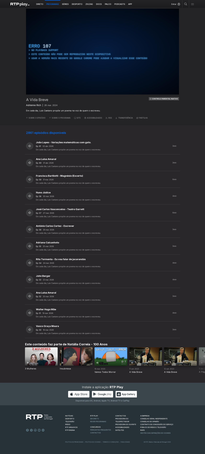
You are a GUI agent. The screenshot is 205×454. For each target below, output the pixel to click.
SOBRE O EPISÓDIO (35, 118)
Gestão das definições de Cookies (155, 433)
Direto (39, 4)
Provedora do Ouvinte (125, 424)
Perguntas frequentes (100, 430)
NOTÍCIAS (69, 416)
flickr (43, 430)
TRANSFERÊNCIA (124, 118)
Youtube (39, 430)
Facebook (27, 430)
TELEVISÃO (69, 422)
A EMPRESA (144, 416)
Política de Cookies (93, 442)
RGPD (142, 430)
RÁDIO (67, 424)
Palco (108, 4)
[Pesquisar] (185, 4)
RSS (109, 118)
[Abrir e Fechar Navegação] (192, 4)
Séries (65, 4)
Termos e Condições (111, 442)
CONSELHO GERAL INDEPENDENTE (153, 419)
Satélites (119, 430)
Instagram (35, 430)
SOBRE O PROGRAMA (59, 118)
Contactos (95, 433)
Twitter (31, 430)
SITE (77, 118)
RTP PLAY (94, 416)
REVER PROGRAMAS (98, 422)
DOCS (99, 4)
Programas (52, 4)
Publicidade (125, 442)
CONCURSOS (95, 427)
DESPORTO (69, 419)
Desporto (77, 4)
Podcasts (119, 4)
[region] (102, 52)
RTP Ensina (70, 430)
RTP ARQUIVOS (71, 427)
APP (130, 4)
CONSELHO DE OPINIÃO (149, 422)
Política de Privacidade (74, 442)
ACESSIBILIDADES (93, 118)
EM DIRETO (94, 419)
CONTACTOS (120, 416)
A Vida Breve (37, 100)
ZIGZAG (89, 4)
